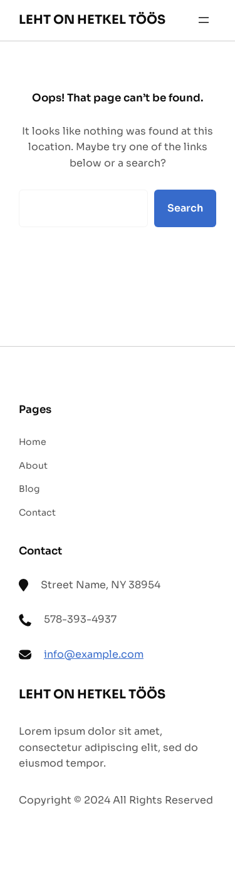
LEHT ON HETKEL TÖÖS (92, 20)
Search (185, 208)
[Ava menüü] (203, 20)
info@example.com (94, 654)
